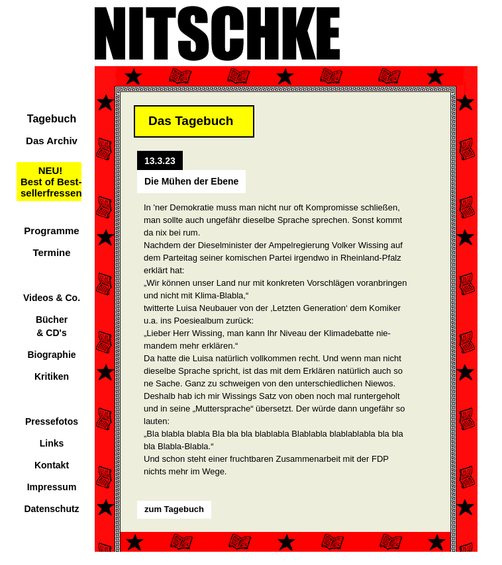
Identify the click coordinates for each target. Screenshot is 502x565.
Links (52, 443)
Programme (51, 230)
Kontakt (51, 465)
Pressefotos (51, 421)
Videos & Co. (51, 297)
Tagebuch (51, 118)
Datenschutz (51, 508)
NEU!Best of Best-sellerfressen (51, 181)
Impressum (52, 487)
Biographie (51, 354)
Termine (51, 252)
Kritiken (51, 376)
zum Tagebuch (174, 509)
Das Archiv (51, 140)
